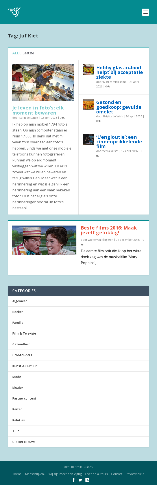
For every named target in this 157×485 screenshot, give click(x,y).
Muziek (17, 387)
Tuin (15, 431)
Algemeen (20, 301)
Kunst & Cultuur (24, 366)
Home (17, 474)
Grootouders (22, 355)
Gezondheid (21, 344)
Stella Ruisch (110, 151)
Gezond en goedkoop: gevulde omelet (118, 107)
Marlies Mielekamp (115, 82)
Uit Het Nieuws (23, 442)
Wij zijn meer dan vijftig (65, 474)
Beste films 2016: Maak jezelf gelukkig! (109, 230)
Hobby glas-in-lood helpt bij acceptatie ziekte (119, 72)
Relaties (18, 420)
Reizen (17, 409)
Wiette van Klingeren (100, 240)
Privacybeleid (135, 474)
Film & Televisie (24, 333)
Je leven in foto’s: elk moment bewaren (38, 110)
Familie (17, 322)
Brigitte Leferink (113, 116)
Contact (116, 474)
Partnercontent (24, 398)
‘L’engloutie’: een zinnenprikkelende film (119, 141)
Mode (16, 377)
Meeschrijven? (35, 474)
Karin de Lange (28, 118)
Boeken (18, 312)
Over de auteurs (96, 474)
